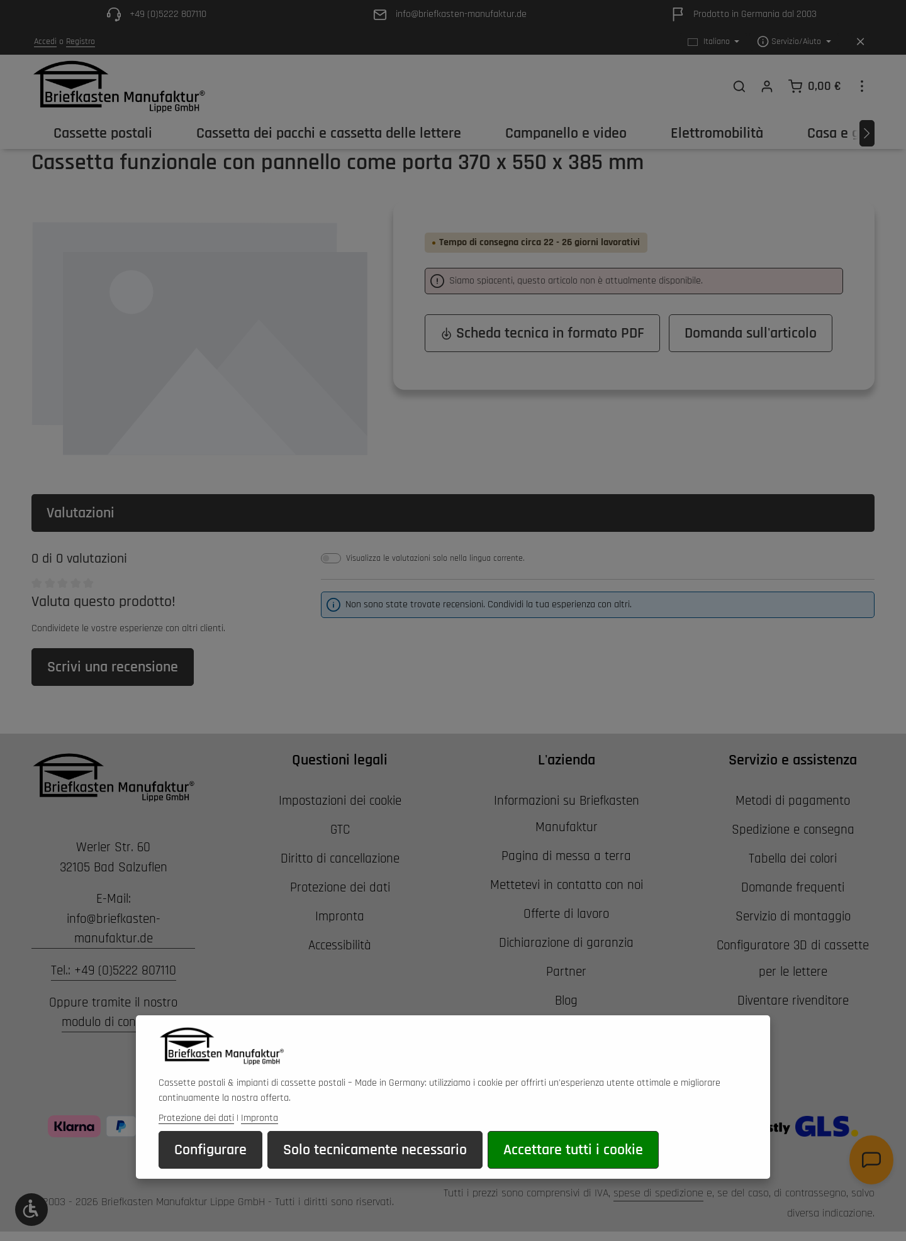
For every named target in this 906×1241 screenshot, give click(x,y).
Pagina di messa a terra (566, 855)
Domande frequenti (792, 887)
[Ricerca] (739, 86)
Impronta (339, 916)
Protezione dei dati (340, 887)
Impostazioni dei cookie (340, 800)
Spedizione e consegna (793, 829)
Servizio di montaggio (793, 916)
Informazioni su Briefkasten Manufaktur (566, 814)
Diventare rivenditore (793, 1000)
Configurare (210, 1166)
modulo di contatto (112, 1021)
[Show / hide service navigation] (794, 42)
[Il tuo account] (767, 86)
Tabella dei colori (793, 858)
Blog (566, 1000)
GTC (340, 829)
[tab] (453, 513)
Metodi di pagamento (792, 800)
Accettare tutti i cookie (573, 1166)
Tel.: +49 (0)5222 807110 (113, 970)
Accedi (45, 41)
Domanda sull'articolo (751, 333)
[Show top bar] (862, 86)
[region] (200, 336)
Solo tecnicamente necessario (375, 1166)
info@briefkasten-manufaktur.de (113, 928)
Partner (566, 971)
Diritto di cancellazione (340, 858)
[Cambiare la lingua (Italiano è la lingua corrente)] (713, 42)
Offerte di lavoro (566, 913)
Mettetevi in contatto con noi (566, 884)
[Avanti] (867, 133)
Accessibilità (339, 945)
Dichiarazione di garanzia (566, 942)
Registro (80, 41)
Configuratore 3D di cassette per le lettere (793, 958)
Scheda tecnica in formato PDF (542, 333)
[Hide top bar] (860, 42)
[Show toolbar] (31, 1209)
